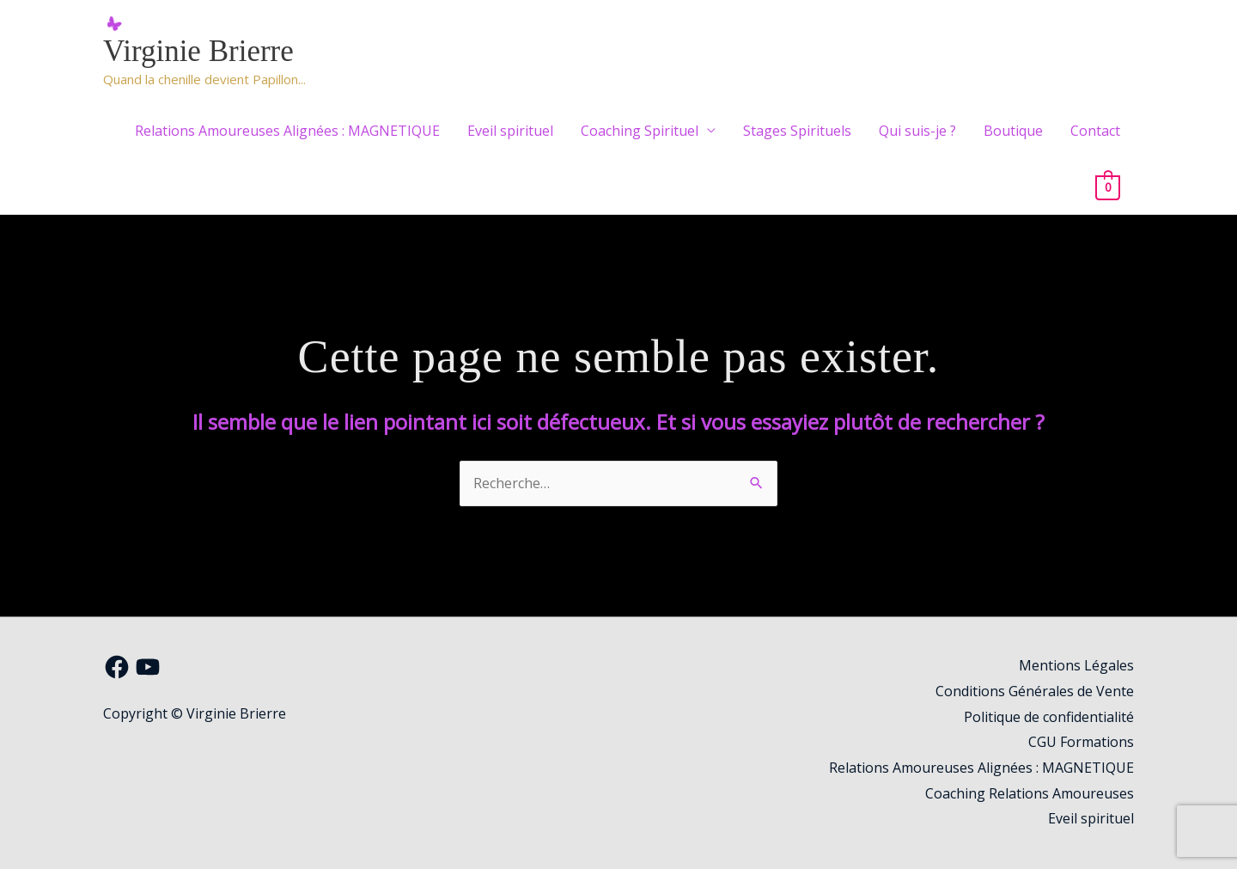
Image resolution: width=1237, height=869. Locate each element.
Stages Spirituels (797, 130)
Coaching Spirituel (639, 130)
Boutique (1013, 130)
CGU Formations (1081, 741)
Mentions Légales (1076, 665)
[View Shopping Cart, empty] (1107, 186)
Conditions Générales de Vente (1034, 691)
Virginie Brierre (198, 51)
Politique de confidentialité (1049, 716)
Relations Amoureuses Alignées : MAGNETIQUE (287, 130)
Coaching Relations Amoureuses (1029, 793)
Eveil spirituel (510, 130)
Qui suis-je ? (917, 130)
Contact (1095, 130)
